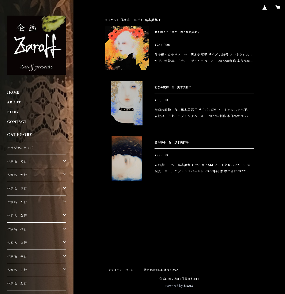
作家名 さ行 (17, 189)
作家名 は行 (17, 229)
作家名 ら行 (17, 270)
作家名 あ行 (17, 161)
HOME (110, 20)
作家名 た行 (17, 202)
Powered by (179, 286)
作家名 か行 (130, 20)
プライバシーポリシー (122, 270)
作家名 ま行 (17, 243)
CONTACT (17, 122)
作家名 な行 (17, 216)
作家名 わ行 (17, 284)
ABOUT (14, 102)
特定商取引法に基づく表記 (161, 270)
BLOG (12, 112)
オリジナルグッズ (20, 148)
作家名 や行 (17, 256)
